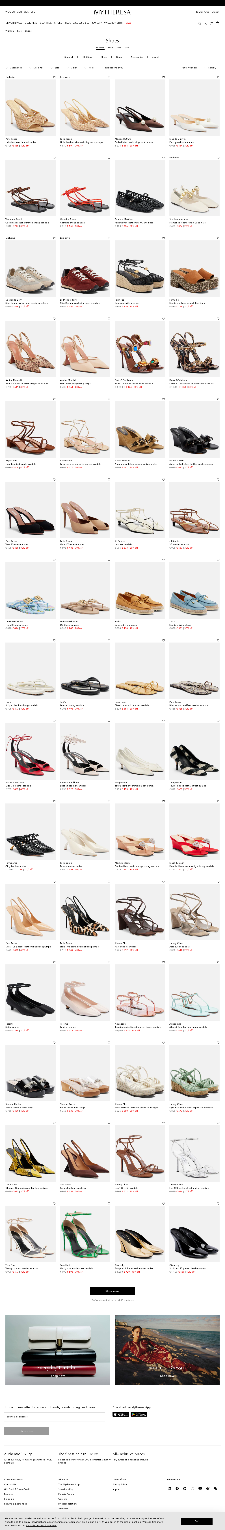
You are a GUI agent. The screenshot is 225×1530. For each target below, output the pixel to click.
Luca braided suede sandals (20, 464)
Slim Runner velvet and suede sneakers (26, 303)
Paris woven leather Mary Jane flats (134, 223)
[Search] (200, 23)
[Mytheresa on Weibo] (208, 1488)
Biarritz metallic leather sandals (132, 705)
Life (127, 48)
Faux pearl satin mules (181, 142)
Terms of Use (119, 1480)
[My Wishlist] (211, 23)
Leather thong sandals (72, 705)
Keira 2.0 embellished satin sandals (134, 384)
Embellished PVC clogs (72, 1108)
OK (197, 1521)
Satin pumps (12, 1027)
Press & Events (66, 1494)
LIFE (33, 12)
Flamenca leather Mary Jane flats (187, 223)
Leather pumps (68, 1027)
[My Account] (205, 23)
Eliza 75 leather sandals (18, 786)
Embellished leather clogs (19, 1108)
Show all (68, 57)
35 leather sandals (179, 545)
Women (10, 12)
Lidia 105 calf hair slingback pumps (79, 947)
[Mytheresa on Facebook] (177, 1488)
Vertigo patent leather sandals (21, 1269)
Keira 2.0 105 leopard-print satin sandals (191, 384)
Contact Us (10, 1485)
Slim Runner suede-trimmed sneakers (80, 303)
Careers (62, 1499)
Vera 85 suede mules (16, 545)
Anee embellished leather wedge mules (191, 464)
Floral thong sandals (16, 625)
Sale (19, 31)
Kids (26, 12)
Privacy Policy (119, 1485)
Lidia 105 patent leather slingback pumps (28, 947)
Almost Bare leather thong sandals (188, 1027)
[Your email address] (55, 1417)
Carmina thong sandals (72, 223)
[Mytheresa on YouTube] (200, 1488)
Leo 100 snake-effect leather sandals (189, 1188)
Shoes (104, 57)
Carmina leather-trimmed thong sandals (27, 223)
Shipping (9, 1499)
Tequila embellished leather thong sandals (138, 1027)
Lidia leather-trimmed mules (20, 142)
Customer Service (13, 1480)
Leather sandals (123, 545)
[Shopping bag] (217, 23)
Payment (9, 1494)
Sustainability (65, 1489)
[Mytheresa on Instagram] (192, 1488)
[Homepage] (112, 12)
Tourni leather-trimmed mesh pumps (135, 786)
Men (19, 12)
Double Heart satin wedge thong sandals (137, 866)
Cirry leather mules (15, 866)
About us (63, 1480)
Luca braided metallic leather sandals (80, 464)
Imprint (116, 1489)
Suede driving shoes (126, 625)
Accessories (137, 57)
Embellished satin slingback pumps (134, 142)
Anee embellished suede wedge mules (136, 464)
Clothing (87, 57)
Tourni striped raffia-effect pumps (187, 786)
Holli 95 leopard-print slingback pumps (26, 384)
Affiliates (63, 1509)
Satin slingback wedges (73, 1188)
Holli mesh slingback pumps (75, 384)
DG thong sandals (69, 625)
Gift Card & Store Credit (17, 1489)
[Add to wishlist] (54, 76)
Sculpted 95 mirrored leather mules (134, 1269)
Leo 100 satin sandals (126, 1188)
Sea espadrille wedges (127, 303)
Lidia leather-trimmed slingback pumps (81, 142)
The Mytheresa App (69, 1485)
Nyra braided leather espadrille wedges (136, 1108)
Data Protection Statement (41, 1525)
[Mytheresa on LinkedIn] (169, 1488)
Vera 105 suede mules (72, 545)
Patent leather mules (71, 866)
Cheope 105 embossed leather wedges (26, 1188)
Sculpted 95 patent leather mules (187, 1269)
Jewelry (156, 57)
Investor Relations (67, 1504)
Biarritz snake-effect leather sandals (188, 705)
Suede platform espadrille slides (187, 303)
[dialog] (112, 1521)
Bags (119, 57)
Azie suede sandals (125, 947)
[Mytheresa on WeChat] (215, 1488)
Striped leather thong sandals (21, 705)
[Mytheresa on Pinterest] (185, 1488)
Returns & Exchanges (15, 1504)
